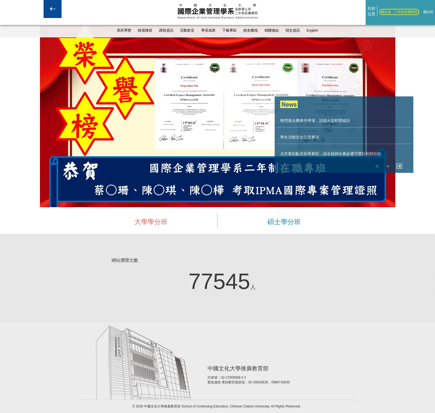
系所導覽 (124, 30)
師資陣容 (145, 30)
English (312, 30)
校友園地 (250, 30)
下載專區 (229, 30)
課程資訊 (166, 30)
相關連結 (271, 30)
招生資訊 (292, 30)
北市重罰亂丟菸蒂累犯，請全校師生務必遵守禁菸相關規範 (330, 154)
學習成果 (208, 30)
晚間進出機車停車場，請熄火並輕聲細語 (315, 120)
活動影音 (187, 30)
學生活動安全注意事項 (299, 137)
